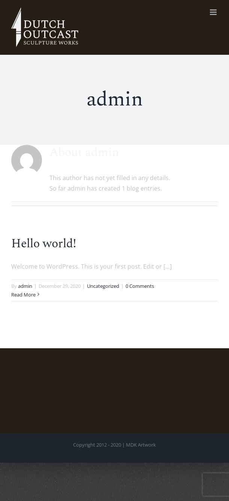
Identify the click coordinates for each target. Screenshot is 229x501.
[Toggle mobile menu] (214, 12)
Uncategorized (103, 286)
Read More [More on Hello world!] (23, 294)
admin (25, 286)
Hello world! (43, 244)
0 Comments (140, 286)
